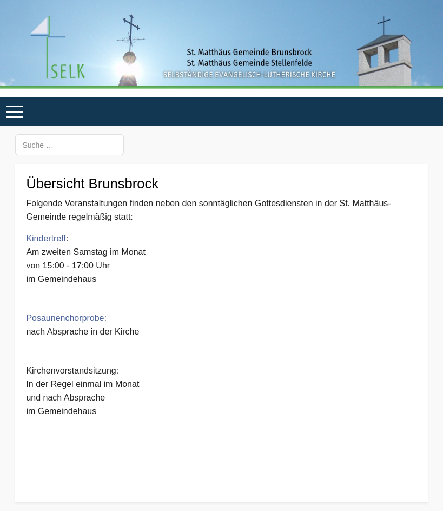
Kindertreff (46, 238)
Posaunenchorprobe (65, 318)
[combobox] (69, 144)
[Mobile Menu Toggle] (14, 112)
